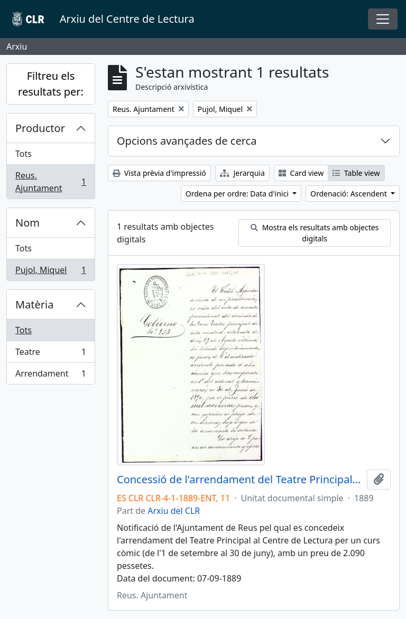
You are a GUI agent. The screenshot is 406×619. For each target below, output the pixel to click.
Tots (23, 154)
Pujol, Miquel (50, 272)
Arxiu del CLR (173, 511)
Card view (301, 173)
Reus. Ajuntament (50, 182)
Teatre (50, 354)
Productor (40, 128)
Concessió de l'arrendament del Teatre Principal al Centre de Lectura (240, 479)
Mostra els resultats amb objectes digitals (315, 232)
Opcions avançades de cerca (186, 141)
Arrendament (50, 375)
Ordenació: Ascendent (349, 194)
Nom (27, 222)
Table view (356, 173)
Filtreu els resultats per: (51, 84)
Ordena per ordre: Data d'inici (238, 194)
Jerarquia (242, 173)
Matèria (34, 304)
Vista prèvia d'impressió (159, 173)
